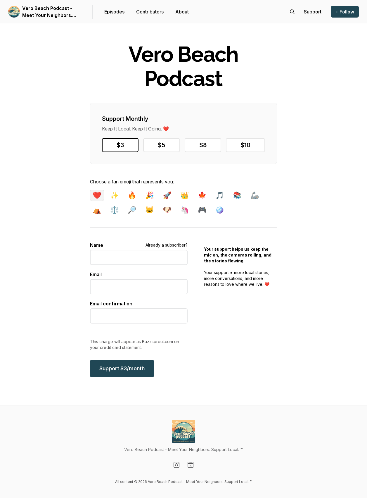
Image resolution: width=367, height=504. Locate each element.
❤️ (97, 195)
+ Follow (344, 12)
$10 (245, 145)
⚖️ (114, 210)
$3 (120, 145)
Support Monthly (125, 118)
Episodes (114, 12)
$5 (161, 145)
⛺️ (97, 210)
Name (96, 245)
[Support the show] (312, 11)
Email (96, 274)
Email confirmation (111, 304)
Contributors (150, 12)
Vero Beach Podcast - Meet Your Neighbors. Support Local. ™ (47, 12)
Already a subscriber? (167, 244)
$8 (203, 145)
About (182, 12)
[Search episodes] (292, 11)
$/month (122, 368)
